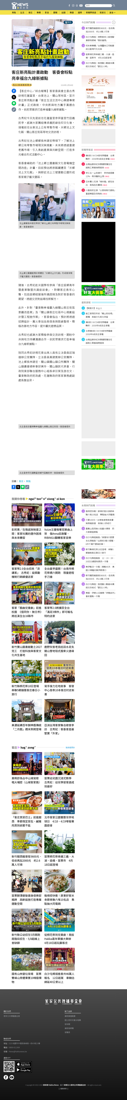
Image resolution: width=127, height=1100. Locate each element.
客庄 (21, 481)
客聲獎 (67, 1032)
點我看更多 (70, 747)
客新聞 (67, 1024)
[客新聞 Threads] (77, 5)
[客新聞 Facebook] (69, 5)
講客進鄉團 (69, 1028)
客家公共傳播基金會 (12, 1016)
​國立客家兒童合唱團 (73, 1020)
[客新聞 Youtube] (81, 5)
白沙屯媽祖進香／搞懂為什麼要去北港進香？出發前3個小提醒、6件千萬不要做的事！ (100, 540)
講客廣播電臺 (70, 1016)
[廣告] (98, 100)
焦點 (28, 481)
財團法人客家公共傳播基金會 (75, 1085)
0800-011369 (14, 1047)
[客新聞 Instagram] (73, 5)
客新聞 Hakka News (51, 1085)
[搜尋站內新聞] (98, 5)
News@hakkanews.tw (18, 1051)
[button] (113, 5)
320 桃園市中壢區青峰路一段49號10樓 (24, 1043)
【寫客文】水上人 (94, 308)
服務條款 (63, 1088)
